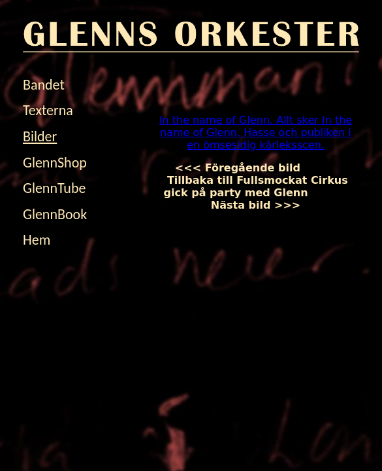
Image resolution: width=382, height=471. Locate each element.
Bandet (44, 85)
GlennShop (55, 162)
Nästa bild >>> (279, 198)
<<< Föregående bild (248, 168)
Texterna (48, 110)
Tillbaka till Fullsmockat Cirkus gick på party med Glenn (255, 180)
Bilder (40, 136)
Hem (36, 240)
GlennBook (55, 214)
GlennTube (54, 188)
